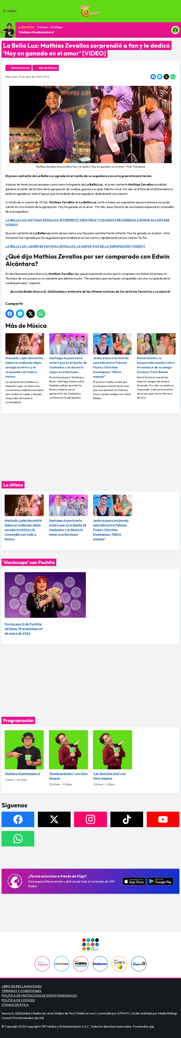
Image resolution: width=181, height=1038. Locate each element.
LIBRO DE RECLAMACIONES (22, 986)
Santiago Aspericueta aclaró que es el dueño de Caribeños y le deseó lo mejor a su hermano (68, 353)
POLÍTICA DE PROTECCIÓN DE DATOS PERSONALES (39, 995)
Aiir (151, 1026)
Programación (18, 720)
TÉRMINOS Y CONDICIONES (21, 991)
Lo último (13, 485)
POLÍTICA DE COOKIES (18, 1000)
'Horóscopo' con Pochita (29, 562)
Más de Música (48, 67)
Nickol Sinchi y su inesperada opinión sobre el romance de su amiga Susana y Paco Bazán (156, 353)
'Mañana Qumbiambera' (36, 32)
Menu (9, 11)
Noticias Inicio (21, 67)
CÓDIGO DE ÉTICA (15, 1005)
